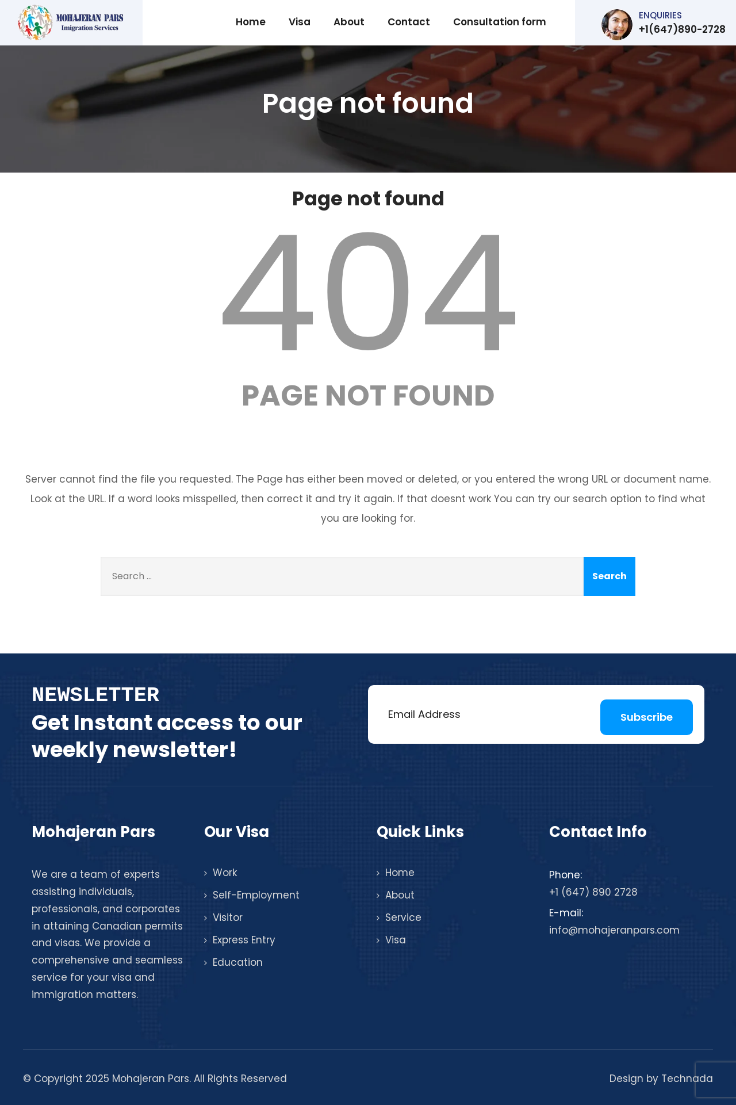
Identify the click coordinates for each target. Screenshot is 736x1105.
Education (238, 962)
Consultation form (499, 22)
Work (225, 873)
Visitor (228, 917)
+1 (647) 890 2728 (593, 892)
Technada (687, 1078)
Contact (409, 22)
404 (368, 294)
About (349, 22)
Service (403, 917)
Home (251, 22)
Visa (299, 22)
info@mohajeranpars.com (614, 930)
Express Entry (244, 940)
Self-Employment (256, 895)
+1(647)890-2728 (664, 25)
